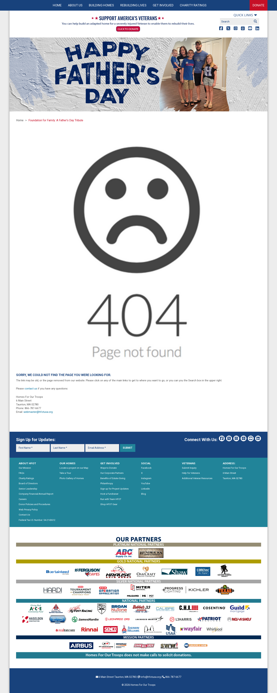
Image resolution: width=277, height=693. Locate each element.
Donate (258, 5)
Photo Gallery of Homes (72, 478)
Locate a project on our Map (74, 468)
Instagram (146, 478)
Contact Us (24, 514)
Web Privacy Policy (28, 509)
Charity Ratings (193, 5)
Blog (143, 494)
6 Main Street (229, 473)
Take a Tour (65, 473)
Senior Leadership (28, 488)
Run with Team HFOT (110, 499)
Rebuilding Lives (133, 5)
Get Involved (163, 5)
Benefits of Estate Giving (112, 478)
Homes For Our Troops (234, 468)
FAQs (21, 473)
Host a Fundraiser (109, 494)
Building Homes (101, 5)
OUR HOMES (67, 463)
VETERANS (188, 463)
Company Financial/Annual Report (36, 494)
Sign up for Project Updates (114, 488)
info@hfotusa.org (151, 676)
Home (57, 5)
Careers (22, 499)
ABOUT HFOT (27, 463)
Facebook (146, 468)
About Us (75, 5)
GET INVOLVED (110, 463)
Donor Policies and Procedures (34, 504)
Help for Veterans (191, 473)
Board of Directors (28, 483)
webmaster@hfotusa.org (38, 412)
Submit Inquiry (189, 468)
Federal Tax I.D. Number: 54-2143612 (37, 520)
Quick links (243, 15)
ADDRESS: (229, 463)
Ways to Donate (108, 468)
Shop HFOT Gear (108, 504)
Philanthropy (106, 483)
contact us (31, 388)
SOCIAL (146, 463)
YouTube (145, 483)
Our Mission (25, 468)
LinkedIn (145, 488)
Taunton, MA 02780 (232, 478)
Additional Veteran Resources (197, 478)
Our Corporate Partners (111, 473)
